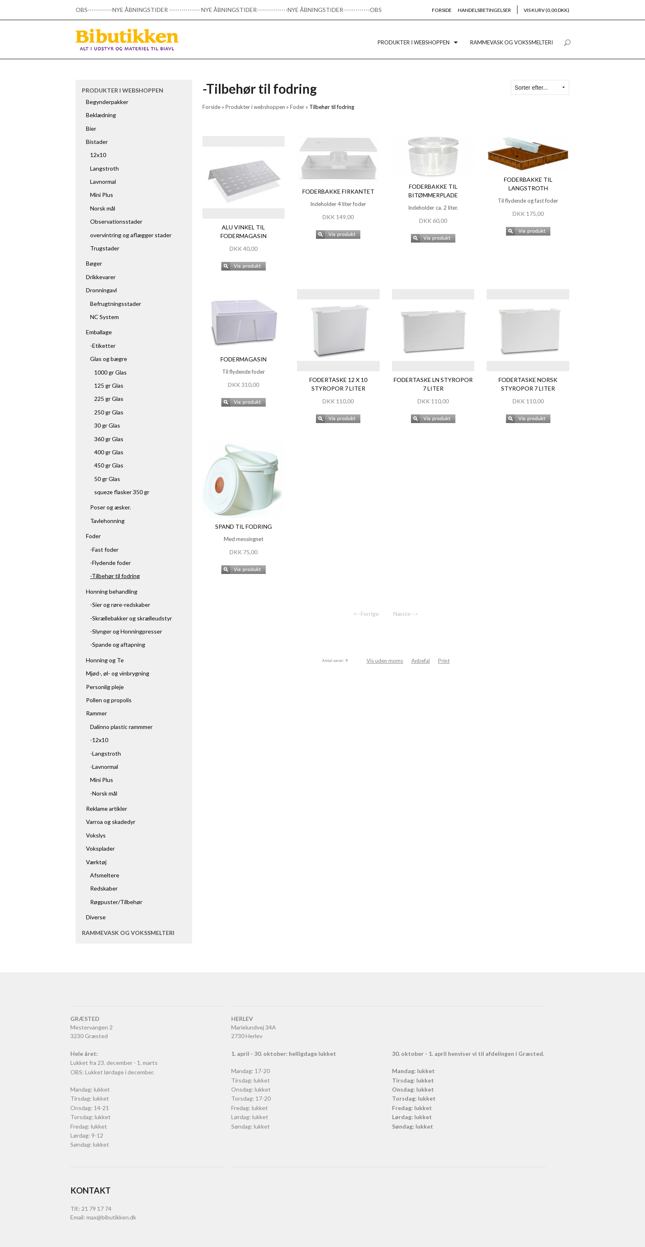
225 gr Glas (108, 398)
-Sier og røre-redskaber (120, 604)
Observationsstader (116, 221)
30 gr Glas (107, 425)
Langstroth (104, 168)
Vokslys (96, 835)
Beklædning (101, 114)
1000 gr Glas (110, 372)
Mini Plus (101, 194)
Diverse (96, 917)
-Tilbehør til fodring (115, 575)
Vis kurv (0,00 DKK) (546, 10)
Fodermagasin (243, 359)
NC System (104, 316)
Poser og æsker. (110, 507)
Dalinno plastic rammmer (121, 726)
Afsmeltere (104, 875)
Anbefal (420, 660)
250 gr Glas (108, 412)
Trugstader (104, 248)
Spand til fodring (243, 526)
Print (444, 660)
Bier (91, 128)
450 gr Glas (108, 465)
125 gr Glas (108, 385)
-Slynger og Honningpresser (126, 631)
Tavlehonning (107, 520)
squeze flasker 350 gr (121, 491)
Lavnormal (103, 181)
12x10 (98, 154)
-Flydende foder (110, 562)
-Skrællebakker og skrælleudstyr (131, 618)
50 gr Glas (107, 478)
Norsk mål (102, 208)
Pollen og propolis (109, 699)
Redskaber (104, 888)
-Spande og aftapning (117, 644)
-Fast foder (104, 549)
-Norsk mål (103, 793)
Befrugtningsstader (115, 303)
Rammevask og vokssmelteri (511, 42)
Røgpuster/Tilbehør (116, 901)
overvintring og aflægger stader (131, 234)
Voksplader (100, 848)
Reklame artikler (106, 808)
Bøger (94, 263)
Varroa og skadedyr (110, 821)
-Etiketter (103, 345)
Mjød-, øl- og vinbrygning (117, 673)
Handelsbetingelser (484, 10)
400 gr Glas (108, 452)
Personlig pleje (105, 686)
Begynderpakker (107, 101)
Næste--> (405, 613)
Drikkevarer (101, 276)
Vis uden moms (385, 660)
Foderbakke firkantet (338, 191)
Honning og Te (105, 660)
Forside (442, 10)
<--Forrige (366, 613)
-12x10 (99, 739)
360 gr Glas (108, 438)
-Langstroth (105, 753)
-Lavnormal (104, 766)
